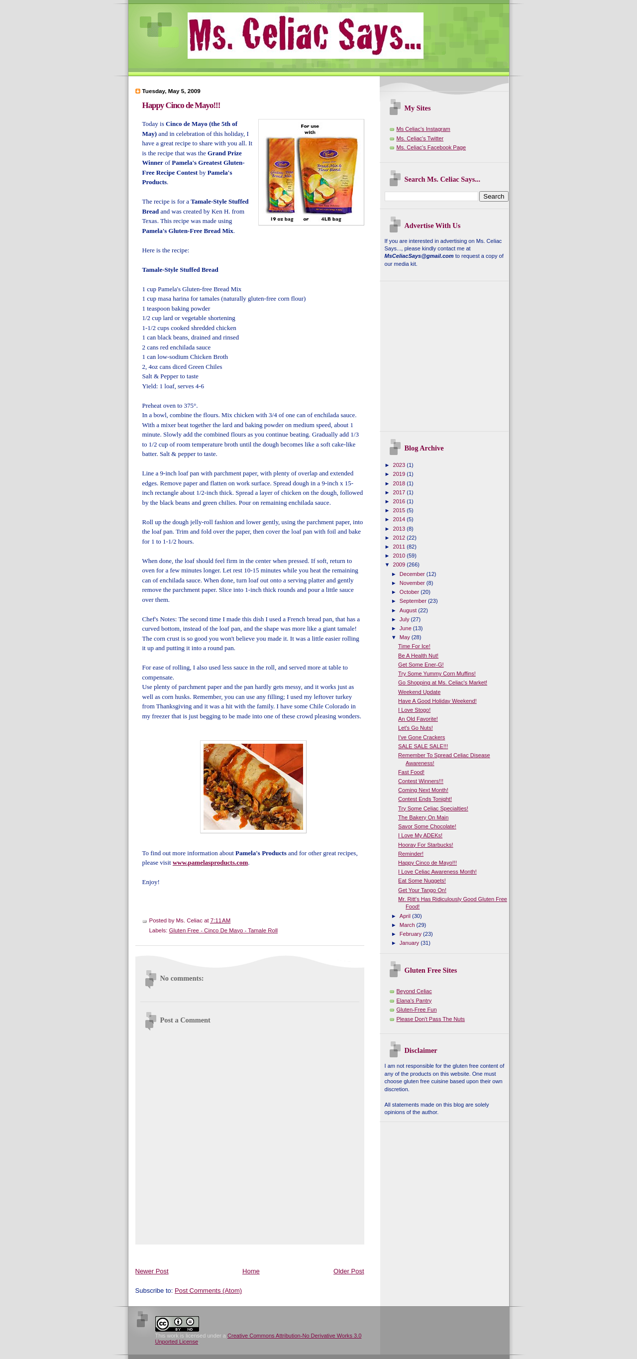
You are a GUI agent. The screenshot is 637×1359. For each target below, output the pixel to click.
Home (251, 1271)
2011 (400, 547)
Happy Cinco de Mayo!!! (181, 105)
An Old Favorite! (418, 719)
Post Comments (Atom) (208, 1290)
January (410, 943)
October (410, 592)
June (406, 628)
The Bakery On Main (423, 817)
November (413, 583)
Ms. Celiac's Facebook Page (431, 147)
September (414, 601)
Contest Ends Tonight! (425, 799)
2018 (400, 483)
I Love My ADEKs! (420, 835)
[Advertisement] (316, 1253)
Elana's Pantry (414, 1001)
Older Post (348, 1271)
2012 (400, 538)
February (411, 934)
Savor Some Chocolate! (427, 826)
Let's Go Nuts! (415, 728)
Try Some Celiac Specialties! (433, 808)
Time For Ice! (414, 646)
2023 (400, 465)
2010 (400, 556)
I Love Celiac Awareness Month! (437, 872)
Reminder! (411, 854)
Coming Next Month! (423, 790)
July (405, 619)
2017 (400, 492)
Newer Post (152, 1271)
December (413, 574)
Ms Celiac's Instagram (423, 129)
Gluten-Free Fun (417, 1010)
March (408, 925)
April (406, 916)
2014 (400, 519)
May (406, 637)
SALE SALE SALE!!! (423, 746)
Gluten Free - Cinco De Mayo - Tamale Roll (223, 930)
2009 (400, 564)
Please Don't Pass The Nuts (431, 1019)
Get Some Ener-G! (420, 665)
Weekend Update (419, 692)
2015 (400, 510)
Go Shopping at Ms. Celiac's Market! (442, 682)
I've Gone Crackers (421, 737)
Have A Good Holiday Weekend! (437, 701)
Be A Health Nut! (418, 656)
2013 (400, 529)
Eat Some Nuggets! (422, 881)
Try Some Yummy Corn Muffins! (437, 674)
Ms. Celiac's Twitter (420, 138)
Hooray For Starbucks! (425, 845)
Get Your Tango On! (422, 890)
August (409, 610)
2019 (400, 474)
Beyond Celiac (414, 991)
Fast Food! (411, 772)
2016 (400, 501)
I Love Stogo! (414, 710)
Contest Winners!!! (420, 781)
